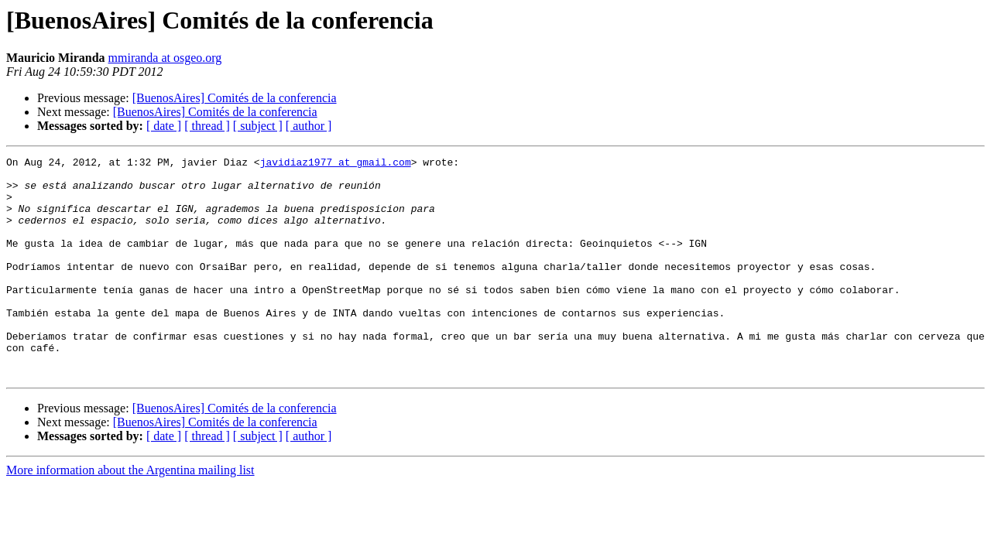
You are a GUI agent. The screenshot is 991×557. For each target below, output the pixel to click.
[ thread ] (207, 125)
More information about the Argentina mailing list (130, 514)
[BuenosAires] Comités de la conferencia (234, 97)
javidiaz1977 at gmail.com (335, 164)
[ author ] (309, 125)
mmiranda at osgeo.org (165, 57)
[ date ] (163, 125)
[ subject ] (258, 125)
